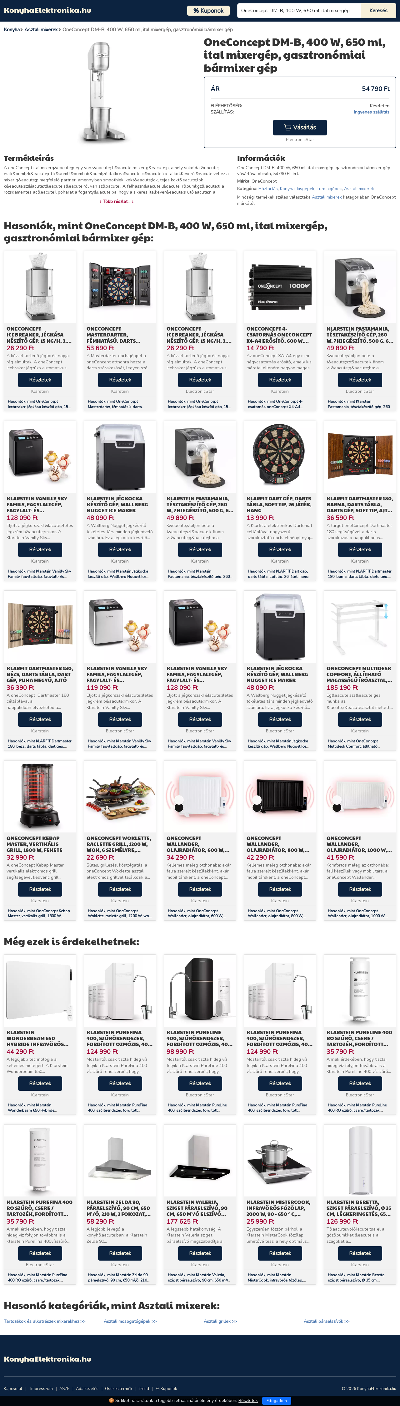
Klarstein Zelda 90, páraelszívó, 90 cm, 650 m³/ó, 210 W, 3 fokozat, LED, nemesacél (118, 1211)
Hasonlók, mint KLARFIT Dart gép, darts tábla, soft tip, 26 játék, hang (278, 574)
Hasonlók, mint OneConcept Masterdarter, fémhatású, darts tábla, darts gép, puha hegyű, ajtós (119, 407)
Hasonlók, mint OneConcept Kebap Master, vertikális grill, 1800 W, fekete (39, 916)
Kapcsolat (13, 1389)
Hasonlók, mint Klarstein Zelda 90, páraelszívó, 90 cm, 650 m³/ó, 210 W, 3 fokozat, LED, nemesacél (118, 1280)
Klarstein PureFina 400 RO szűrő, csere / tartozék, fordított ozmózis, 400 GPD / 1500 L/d (39, 1214)
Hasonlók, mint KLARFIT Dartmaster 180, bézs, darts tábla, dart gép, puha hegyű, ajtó (39, 746)
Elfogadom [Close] (277, 1400)
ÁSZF (64, 1389)
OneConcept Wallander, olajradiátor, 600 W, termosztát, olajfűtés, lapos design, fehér (198, 850)
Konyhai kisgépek (297, 189)
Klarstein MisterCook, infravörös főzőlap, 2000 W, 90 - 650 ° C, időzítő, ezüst (279, 1211)
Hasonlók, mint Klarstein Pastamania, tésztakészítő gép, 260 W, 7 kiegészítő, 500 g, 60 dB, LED (359, 407)
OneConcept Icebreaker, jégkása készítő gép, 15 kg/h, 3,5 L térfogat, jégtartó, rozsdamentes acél (40, 340)
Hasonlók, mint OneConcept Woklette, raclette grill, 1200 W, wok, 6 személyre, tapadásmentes (120, 916)
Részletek (40, 380)
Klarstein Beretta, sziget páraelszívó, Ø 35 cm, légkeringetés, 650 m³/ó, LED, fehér (359, 1211)
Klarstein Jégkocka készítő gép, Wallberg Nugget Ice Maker (117, 504)
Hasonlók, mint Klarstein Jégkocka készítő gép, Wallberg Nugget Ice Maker (118, 576)
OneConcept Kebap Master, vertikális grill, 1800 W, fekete (34, 843)
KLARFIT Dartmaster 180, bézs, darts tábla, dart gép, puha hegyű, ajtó (40, 674)
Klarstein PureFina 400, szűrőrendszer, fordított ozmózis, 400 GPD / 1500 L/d (119, 1041)
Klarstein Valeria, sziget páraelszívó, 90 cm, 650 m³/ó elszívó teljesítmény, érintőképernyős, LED (198, 1214)
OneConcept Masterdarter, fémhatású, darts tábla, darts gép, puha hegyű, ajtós (118, 340)
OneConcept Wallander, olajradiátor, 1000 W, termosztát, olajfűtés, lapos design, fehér (358, 850)
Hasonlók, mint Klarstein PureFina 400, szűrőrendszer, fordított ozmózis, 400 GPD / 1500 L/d (117, 1110)
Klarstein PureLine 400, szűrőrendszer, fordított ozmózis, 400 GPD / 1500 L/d (199, 1041)
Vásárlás (300, 128)
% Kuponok (166, 1389)
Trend (144, 1389)
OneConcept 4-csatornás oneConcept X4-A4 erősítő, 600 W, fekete (279, 337)
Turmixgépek (329, 189)
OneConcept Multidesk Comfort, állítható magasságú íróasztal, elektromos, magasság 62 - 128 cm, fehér (359, 680)
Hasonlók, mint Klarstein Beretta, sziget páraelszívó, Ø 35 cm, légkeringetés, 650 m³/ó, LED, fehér (358, 1280)
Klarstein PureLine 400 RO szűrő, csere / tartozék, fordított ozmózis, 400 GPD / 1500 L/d (359, 1044)
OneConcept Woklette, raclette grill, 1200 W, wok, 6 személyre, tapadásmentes (119, 847)
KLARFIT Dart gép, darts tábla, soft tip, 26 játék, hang (279, 504)
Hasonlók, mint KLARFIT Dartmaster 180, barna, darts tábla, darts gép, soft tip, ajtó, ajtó (359, 576)
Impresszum (41, 1389)
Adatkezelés (87, 1389)
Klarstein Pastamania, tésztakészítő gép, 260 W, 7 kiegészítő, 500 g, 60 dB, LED (359, 337)
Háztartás (268, 189)
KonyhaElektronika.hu (47, 9)
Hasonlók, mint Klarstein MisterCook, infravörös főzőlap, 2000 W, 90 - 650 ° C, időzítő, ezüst (278, 1280)
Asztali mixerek (359, 189)
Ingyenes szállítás (371, 112)
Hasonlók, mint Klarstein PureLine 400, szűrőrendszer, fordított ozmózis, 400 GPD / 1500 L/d (197, 1110)
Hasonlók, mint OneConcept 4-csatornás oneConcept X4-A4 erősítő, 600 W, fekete (275, 407)
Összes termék (118, 1389)
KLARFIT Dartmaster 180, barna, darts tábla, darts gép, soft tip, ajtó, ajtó (360, 507)
